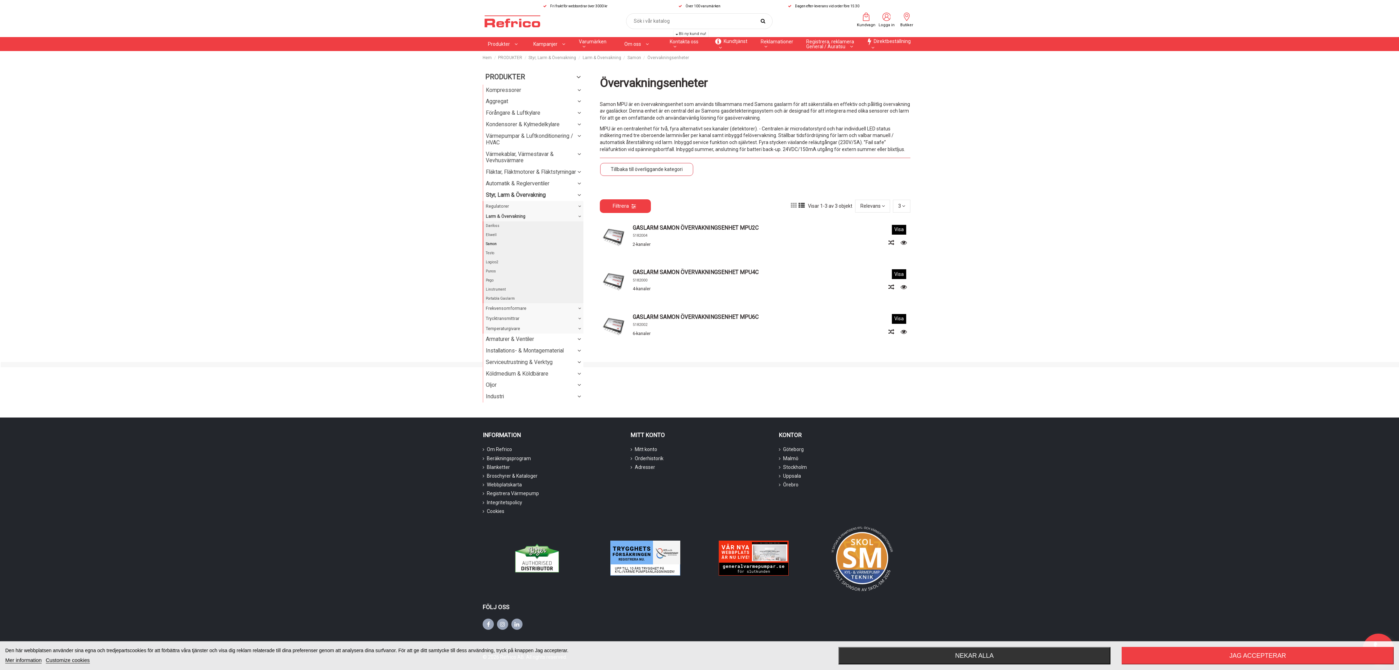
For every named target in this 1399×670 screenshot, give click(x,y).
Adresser (645, 467)
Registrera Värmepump (513, 493)
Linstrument (496, 289)
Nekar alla (974, 655)
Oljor (491, 385)
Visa (899, 229)
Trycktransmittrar (502, 318)
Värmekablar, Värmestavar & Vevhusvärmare (520, 157)
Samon (491, 244)
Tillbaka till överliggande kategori (647, 169)
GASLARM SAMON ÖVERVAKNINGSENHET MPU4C (696, 272)
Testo (490, 253)
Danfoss (492, 226)
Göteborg (793, 449)
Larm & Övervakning (505, 216)
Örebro (790, 484)
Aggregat (497, 101)
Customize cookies (68, 660)
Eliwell (491, 235)
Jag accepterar (1257, 655)
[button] (549, 44)
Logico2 (492, 262)
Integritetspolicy (504, 502)
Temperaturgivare (503, 328)
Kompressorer (503, 90)
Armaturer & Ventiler (510, 339)
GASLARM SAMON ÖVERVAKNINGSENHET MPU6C (696, 317)
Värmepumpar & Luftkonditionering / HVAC (529, 139)
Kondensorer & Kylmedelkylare (523, 124)
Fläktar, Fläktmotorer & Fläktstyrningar (531, 172)
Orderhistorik (649, 458)
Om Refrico (499, 449)
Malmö (790, 458)
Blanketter (498, 467)
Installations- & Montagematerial (525, 350)
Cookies (495, 511)
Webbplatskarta (504, 484)
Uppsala (792, 476)
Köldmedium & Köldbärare (517, 373)
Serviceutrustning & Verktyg (519, 362)
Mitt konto (646, 449)
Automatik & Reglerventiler (517, 183)
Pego (489, 280)
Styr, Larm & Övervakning (516, 195)
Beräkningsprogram (509, 458)
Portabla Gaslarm (500, 298)
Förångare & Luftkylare (513, 112)
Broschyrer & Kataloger (512, 476)
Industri (495, 396)
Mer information (23, 660)
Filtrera (624, 206)
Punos (491, 271)
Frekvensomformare (506, 308)
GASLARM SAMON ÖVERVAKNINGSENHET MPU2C (696, 227)
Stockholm (795, 467)
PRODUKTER (505, 77)
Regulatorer (497, 206)
